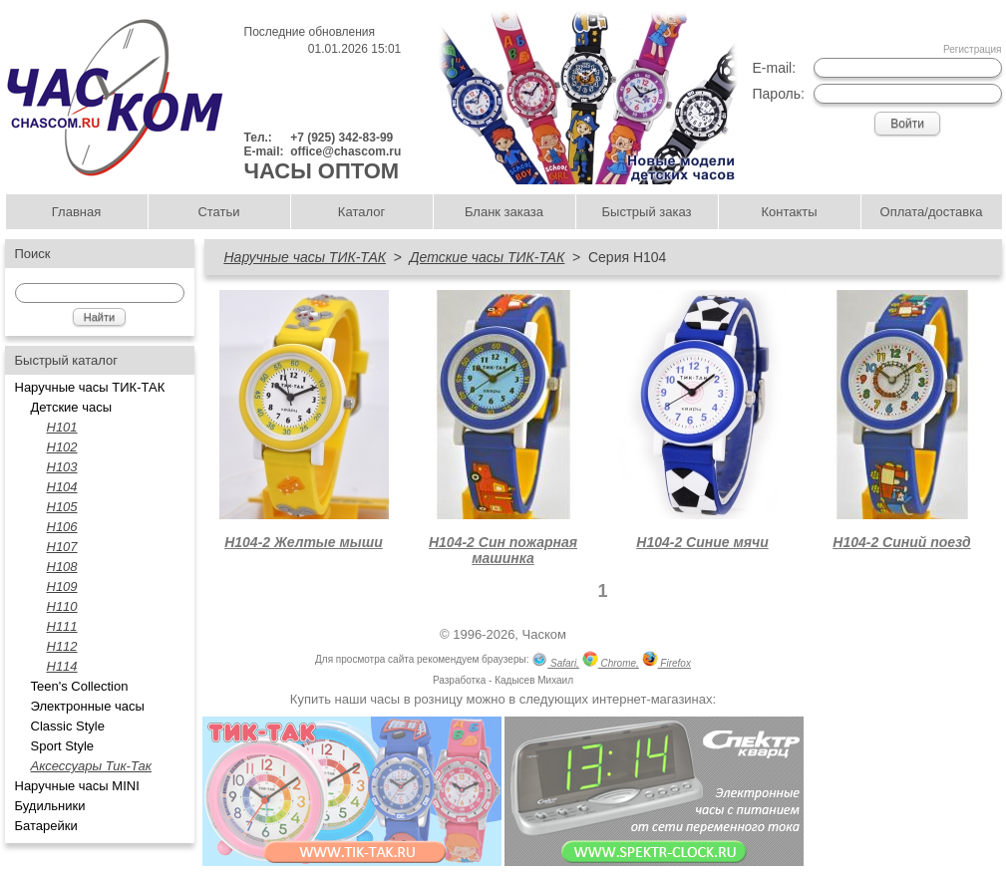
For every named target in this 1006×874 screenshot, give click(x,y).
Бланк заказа (504, 211)
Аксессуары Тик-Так (91, 765)
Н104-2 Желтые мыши (303, 542)
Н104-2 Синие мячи (702, 542)
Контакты (789, 211)
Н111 (62, 626)
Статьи (218, 211)
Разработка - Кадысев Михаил (503, 680)
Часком (544, 634)
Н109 (62, 586)
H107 (62, 546)
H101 (62, 427)
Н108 (62, 566)
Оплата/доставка (931, 211)
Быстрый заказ (647, 211)
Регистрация (972, 49)
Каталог (361, 211)
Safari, (555, 661)
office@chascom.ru (345, 151)
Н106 (62, 526)
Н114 (62, 666)
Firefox (666, 661)
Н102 (62, 446)
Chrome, (610, 661)
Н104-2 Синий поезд (901, 542)
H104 (62, 486)
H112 (62, 646)
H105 (62, 506)
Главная (76, 211)
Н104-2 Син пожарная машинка (503, 550)
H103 (62, 466)
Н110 (62, 606)
